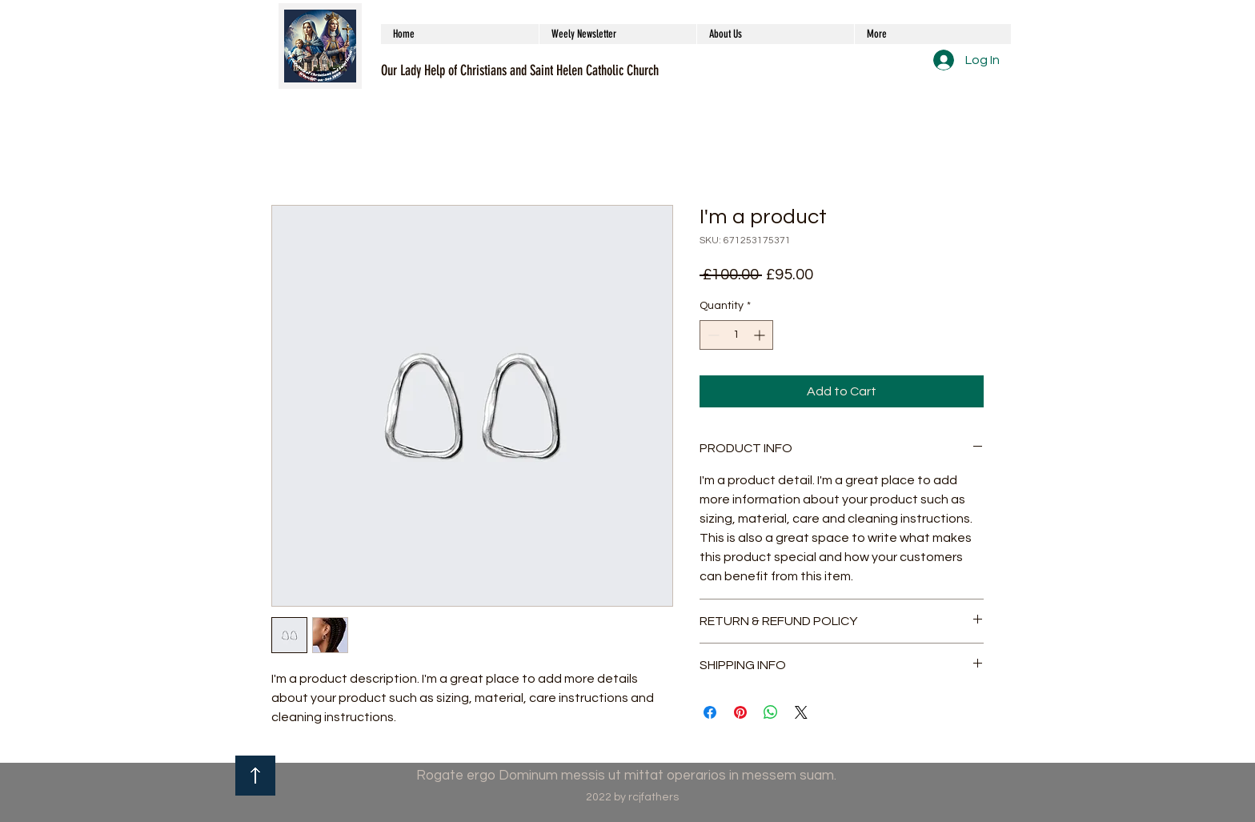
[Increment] (761, 335)
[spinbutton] (736, 335)
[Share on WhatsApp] (770, 712)
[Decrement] (712, 335)
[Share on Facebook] (710, 712)
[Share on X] (801, 712)
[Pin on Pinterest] (740, 712)
